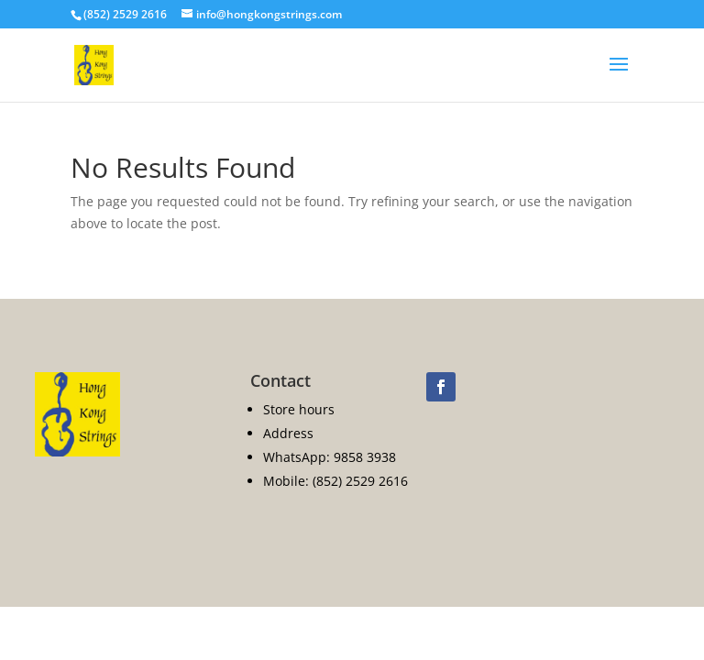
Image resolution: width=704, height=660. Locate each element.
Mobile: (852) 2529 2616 (335, 481)
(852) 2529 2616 (125, 14)
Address (288, 433)
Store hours (299, 409)
